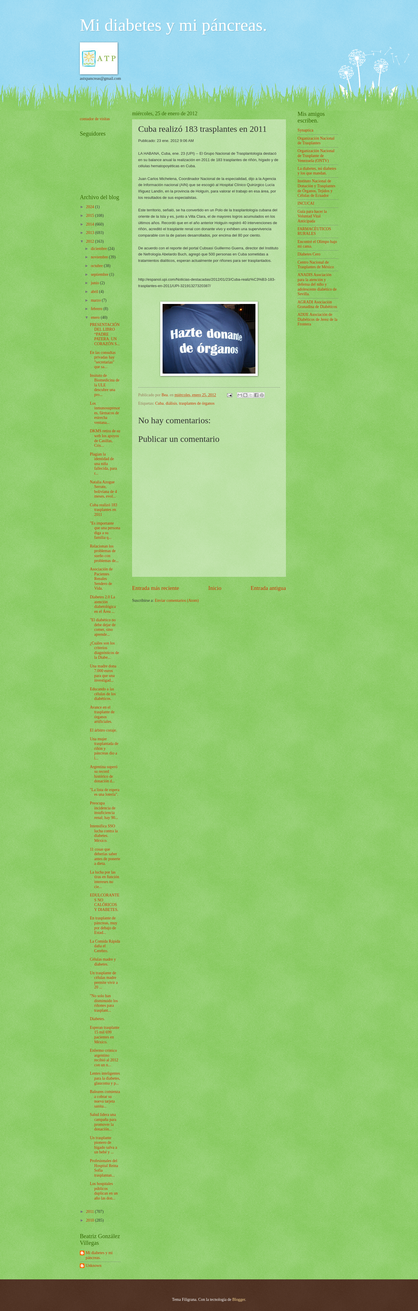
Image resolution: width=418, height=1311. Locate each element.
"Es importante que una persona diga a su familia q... (105, 530)
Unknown (93, 1265)
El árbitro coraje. (103, 730)
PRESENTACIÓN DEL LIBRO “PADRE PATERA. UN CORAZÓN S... (105, 334)
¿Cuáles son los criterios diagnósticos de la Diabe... (104, 650)
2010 (90, 1220)
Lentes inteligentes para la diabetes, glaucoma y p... (105, 1078)
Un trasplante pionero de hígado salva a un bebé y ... (103, 1145)
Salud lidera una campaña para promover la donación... (103, 1121)
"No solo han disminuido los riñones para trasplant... (104, 1003)
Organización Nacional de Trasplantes (316, 140)
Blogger (238, 1299)
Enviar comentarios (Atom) (177, 600)
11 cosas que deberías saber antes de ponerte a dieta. (105, 856)
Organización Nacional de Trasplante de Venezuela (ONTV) (316, 156)
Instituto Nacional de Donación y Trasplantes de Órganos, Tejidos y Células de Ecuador (316, 188)
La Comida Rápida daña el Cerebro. (105, 946)
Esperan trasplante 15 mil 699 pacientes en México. (104, 1034)
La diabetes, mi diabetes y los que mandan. (317, 171)
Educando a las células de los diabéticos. (103, 694)
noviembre (100, 257)
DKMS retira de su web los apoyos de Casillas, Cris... (105, 438)
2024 (90, 207)
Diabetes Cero (309, 254)
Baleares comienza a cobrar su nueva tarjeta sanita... (105, 1099)
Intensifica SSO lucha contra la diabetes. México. (104, 833)
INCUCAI (306, 203)
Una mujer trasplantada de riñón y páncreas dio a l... (104, 748)
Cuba (159, 403)
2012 (90, 241)
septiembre (100, 274)
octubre (97, 266)
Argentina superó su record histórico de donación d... (103, 774)
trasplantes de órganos (197, 403)
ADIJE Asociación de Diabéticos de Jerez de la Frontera (317, 319)
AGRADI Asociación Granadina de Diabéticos (317, 304)
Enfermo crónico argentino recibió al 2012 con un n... (104, 1057)
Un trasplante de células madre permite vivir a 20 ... (104, 980)
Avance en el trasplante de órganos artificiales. (102, 714)
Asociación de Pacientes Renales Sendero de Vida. (101, 578)
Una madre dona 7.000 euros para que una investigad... (103, 673)
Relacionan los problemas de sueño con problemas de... (104, 553)
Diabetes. (97, 1019)
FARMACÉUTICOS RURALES (314, 231)
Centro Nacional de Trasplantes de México (316, 264)
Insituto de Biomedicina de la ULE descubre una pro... (104, 385)
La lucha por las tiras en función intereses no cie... (104, 879)
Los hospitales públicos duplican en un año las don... (104, 1191)
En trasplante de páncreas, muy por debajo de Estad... (103, 925)
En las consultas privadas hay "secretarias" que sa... (103, 359)
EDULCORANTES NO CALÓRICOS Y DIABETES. (104, 902)
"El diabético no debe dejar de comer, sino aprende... (103, 627)
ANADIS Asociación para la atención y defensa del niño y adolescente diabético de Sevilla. (317, 284)
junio (95, 283)
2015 (90, 215)
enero (96, 317)
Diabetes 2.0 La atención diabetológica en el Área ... (103, 604)
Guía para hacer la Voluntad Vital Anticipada (312, 216)
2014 (90, 224)
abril (95, 291)
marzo (96, 300)
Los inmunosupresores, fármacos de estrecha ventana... (105, 413)
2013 (90, 232)
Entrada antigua (268, 588)
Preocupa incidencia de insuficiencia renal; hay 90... (104, 810)
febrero (97, 309)
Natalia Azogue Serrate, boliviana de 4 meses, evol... (103, 489)
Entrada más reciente (155, 588)
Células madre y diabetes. (103, 961)
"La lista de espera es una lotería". (104, 792)
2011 (90, 1211)
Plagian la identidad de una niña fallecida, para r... (103, 464)
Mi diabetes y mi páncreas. (173, 25)
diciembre (99, 248)
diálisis (171, 403)
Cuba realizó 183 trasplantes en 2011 (103, 510)
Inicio (214, 588)
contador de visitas (95, 119)
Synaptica (305, 130)
